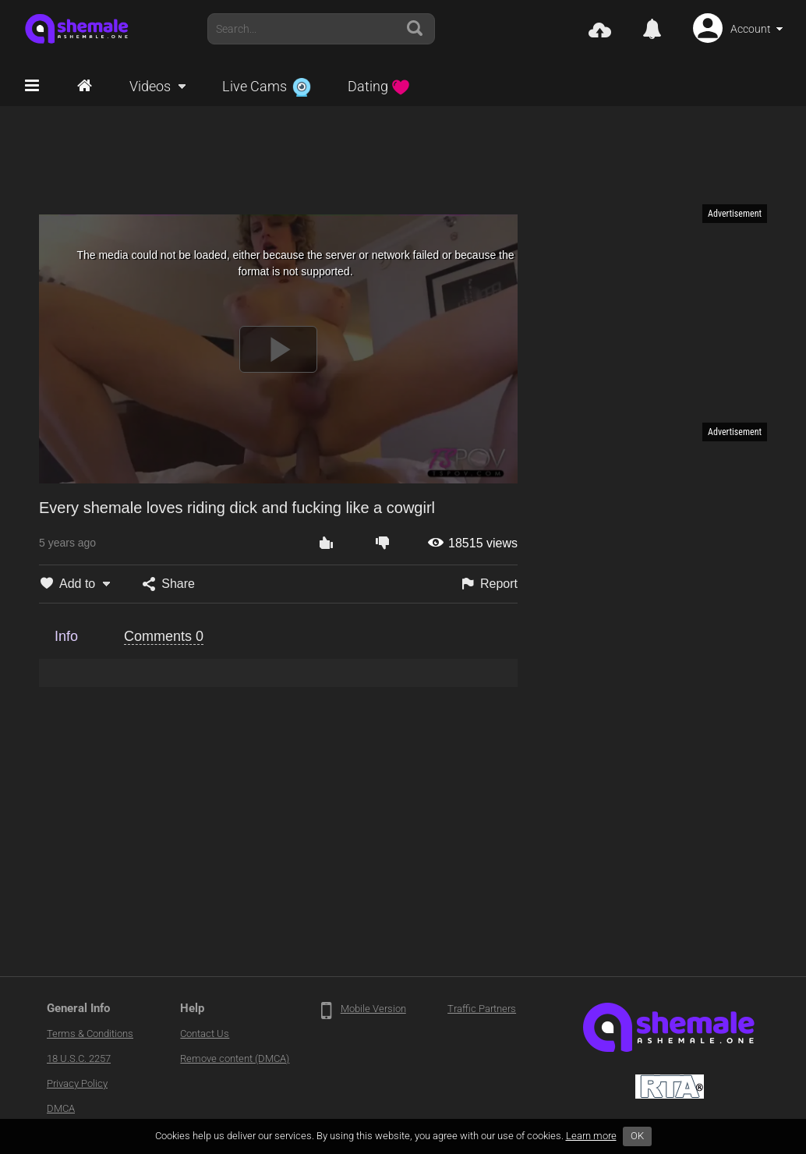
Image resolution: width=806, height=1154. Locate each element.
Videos (150, 86)
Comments (163, 636)
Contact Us (204, 1033)
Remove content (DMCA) (234, 1058)
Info (66, 636)
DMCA (61, 1108)
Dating (379, 86)
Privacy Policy (77, 1083)
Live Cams (266, 86)
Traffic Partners (481, 1008)
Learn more (591, 1136)
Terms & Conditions (90, 1033)
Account (750, 29)
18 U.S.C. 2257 (79, 1058)
